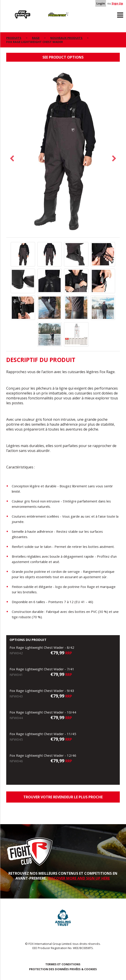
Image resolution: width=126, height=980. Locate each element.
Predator (46, 11)
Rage (10, 11)
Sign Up (117, 3)
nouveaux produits (66, 38)
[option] (63, 151)
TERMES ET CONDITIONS (62, 964)
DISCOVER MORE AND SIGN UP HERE (79, 878)
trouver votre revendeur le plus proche (63, 797)
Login (100, 3)
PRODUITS (13, 38)
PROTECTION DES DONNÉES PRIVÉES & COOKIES (63, 969)
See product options (63, 57)
